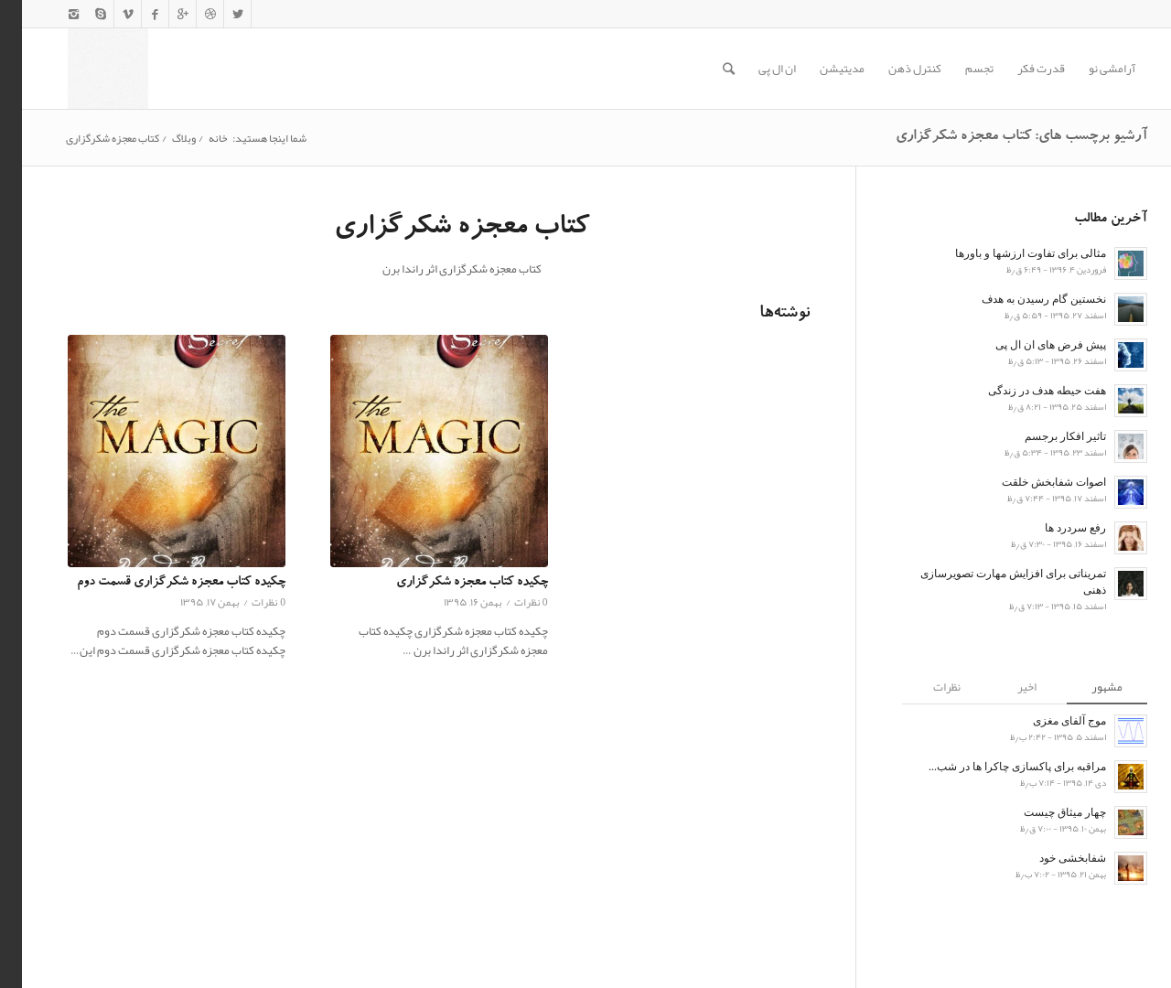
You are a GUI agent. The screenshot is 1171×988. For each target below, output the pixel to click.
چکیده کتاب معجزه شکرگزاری (450, 582)
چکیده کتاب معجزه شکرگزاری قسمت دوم (159, 582)
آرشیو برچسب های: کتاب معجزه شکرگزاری (999, 137)
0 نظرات (246, 602)
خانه (196, 138)
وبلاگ (162, 138)
